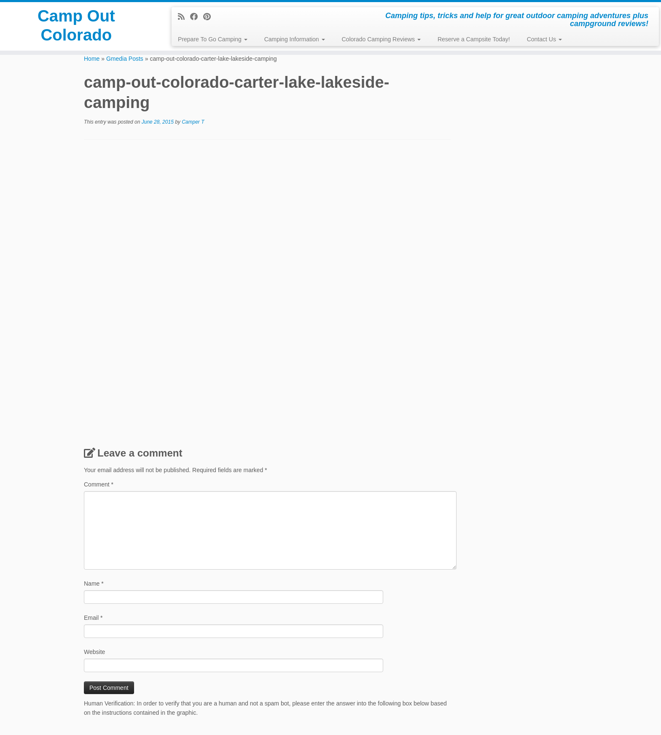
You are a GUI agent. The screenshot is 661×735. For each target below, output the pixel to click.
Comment (98, 484)
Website (94, 652)
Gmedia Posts (124, 58)
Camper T (193, 122)
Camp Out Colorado (76, 27)
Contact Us (544, 39)
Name (94, 583)
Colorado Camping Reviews (381, 39)
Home (91, 58)
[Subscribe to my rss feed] (184, 17)
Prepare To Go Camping (212, 39)
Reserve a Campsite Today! (474, 39)
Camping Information (294, 39)
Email (93, 617)
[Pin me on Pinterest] (209, 17)
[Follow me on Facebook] (196, 17)
